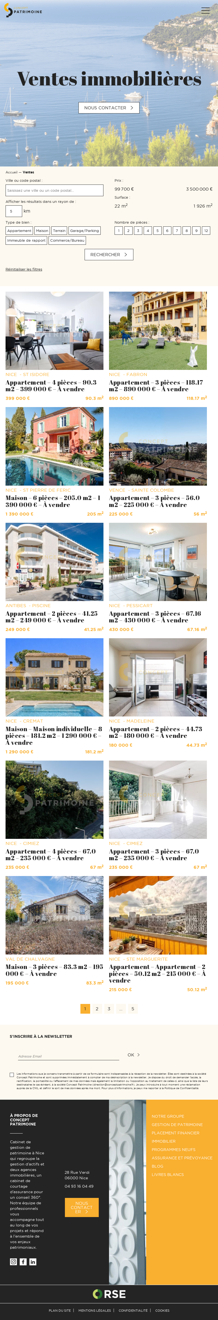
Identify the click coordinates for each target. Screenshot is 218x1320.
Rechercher (105, 254)
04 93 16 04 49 (79, 1186)
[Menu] (205, 10)
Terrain (59, 231)
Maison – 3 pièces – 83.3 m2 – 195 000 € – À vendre (54, 970)
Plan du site (60, 1310)
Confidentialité (133, 1310)
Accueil (11, 172)
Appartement (19, 231)
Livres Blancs (168, 1174)
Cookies (162, 1310)
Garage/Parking (84, 231)
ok (131, 1055)
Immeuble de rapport (26, 240)
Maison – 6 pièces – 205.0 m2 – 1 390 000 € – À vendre (53, 501)
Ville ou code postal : (24, 180)
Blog (157, 1166)
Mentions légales (94, 1310)
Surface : (122, 197)
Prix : (119, 180)
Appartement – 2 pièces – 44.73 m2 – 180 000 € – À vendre (155, 732)
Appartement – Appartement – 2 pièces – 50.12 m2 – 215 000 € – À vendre (157, 973)
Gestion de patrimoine (177, 1124)
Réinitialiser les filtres (24, 269)
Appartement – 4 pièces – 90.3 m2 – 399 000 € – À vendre (51, 385)
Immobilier (164, 1141)
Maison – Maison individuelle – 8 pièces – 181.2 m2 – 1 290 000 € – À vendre (54, 735)
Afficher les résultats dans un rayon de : (41, 201)
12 (206, 231)
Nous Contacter (82, 1207)
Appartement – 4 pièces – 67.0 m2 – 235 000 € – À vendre (51, 854)
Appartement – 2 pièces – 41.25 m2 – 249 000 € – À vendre (52, 616)
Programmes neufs (174, 1149)
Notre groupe (168, 1116)
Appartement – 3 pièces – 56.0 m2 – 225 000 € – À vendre (154, 501)
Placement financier (175, 1133)
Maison (42, 231)
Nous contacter (105, 107)
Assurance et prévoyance (182, 1158)
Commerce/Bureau (67, 240)
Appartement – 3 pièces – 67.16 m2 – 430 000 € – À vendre (155, 616)
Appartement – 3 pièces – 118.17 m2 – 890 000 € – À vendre (156, 385)
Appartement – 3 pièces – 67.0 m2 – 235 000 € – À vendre (154, 854)
